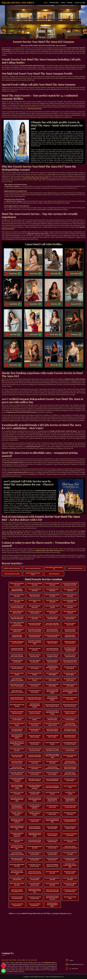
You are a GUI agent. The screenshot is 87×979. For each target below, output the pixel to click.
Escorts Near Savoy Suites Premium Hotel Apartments (17, 834)
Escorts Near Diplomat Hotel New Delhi (35, 878)
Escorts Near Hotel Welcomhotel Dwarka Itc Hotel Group (52, 667)
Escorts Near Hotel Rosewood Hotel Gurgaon (70, 724)
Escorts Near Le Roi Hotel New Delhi (70, 840)
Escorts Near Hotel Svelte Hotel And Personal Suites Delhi (34, 642)
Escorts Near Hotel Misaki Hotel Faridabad (34, 773)
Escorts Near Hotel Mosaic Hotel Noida (70, 755)
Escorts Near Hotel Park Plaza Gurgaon (34, 724)
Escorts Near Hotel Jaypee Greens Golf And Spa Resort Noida (52, 756)
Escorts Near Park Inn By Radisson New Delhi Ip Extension (17, 820)
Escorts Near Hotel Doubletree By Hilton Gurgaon (34, 705)
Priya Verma (34, 273)
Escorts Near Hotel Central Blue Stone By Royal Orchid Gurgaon (70, 691)
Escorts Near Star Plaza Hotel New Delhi (52, 859)
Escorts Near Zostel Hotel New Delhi (52, 872)
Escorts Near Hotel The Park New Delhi (35, 661)
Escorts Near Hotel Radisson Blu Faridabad (70, 773)
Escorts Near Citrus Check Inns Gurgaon (17, 793)
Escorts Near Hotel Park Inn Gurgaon (17, 724)
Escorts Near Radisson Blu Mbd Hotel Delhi (17, 612)
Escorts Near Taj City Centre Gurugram (52, 834)
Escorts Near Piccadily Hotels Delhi (52, 612)
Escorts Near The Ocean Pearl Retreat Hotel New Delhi (34, 890)
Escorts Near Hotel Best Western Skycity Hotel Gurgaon (52, 691)
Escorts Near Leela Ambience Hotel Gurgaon (17, 691)
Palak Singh (54, 365)
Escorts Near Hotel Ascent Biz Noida (17, 749)
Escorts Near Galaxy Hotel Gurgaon (17, 673)
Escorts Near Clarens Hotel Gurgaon (52, 793)
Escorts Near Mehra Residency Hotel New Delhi (17, 853)
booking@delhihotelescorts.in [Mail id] (76, 964)
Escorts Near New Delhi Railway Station (17, 904)
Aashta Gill (74, 304)
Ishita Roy (54, 304)
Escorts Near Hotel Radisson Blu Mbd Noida (70, 762)
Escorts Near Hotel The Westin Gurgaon (35, 743)
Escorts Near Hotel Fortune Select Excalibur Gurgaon (52, 705)
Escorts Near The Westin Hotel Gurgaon (34, 685)
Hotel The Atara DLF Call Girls (12, 574)
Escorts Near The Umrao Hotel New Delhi (34, 897)
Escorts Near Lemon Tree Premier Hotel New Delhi (52, 890)
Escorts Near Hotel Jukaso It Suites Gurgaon (17, 718)
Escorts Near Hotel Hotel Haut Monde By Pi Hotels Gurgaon (52, 712)
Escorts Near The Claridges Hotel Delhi (52, 584)
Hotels (63, 2)
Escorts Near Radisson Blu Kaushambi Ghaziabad (52, 779)
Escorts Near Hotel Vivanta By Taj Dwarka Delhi (17, 667)
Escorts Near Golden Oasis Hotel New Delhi (35, 859)
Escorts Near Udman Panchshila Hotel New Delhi (70, 847)
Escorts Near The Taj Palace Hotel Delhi (17, 595)
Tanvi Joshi (74, 365)
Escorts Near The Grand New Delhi (17, 840)
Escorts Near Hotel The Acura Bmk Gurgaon (17, 729)
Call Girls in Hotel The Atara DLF (12, 568)
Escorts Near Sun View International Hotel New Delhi (17, 872)
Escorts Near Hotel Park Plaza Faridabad (52, 773)
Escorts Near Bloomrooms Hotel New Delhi (34, 853)
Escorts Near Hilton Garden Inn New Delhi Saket (70, 806)
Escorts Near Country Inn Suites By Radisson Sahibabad (34, 806)
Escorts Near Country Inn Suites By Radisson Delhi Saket (17, 799)
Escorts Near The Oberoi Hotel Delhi (34, 589)
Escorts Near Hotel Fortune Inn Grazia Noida (70, 749)
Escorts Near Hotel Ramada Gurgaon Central (52, 724)
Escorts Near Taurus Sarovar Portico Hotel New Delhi (70, 865)
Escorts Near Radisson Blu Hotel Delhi (70, 601)
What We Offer (54, 2)
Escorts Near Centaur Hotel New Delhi (17, 884)
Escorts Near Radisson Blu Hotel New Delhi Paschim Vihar (52, 820)
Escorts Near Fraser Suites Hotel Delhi (17, 601)
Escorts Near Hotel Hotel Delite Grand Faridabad (70, 767)
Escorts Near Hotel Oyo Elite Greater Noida (17, 762)
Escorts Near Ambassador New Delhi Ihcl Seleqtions (52, 786)
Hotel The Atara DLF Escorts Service (33, 573)
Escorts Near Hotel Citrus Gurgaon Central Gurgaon (17, 698)
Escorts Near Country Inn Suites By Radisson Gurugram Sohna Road (17, 806)
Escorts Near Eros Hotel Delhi (35, 601)
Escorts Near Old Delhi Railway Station (34, 904)
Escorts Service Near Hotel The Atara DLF (32, 65)
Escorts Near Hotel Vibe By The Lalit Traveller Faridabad (17, 779)
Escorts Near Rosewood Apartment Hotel (70, 827)
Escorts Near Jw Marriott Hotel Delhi (70, 612)
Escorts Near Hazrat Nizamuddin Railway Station (52, 904)
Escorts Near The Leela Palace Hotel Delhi (35, 595)
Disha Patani (34, 334)
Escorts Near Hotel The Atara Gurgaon (35, 729)
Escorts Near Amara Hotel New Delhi (52, 884)
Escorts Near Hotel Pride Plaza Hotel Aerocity (34, 636)
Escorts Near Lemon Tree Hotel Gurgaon (70, 673)
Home (45, 2)
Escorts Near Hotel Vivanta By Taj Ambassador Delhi (70, 661)
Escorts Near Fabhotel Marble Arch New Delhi (52, 865)
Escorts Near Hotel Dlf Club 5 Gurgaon (17, 705)
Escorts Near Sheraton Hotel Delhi (34, 606)
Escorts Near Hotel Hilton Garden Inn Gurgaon (34, 712)
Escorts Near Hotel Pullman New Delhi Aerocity (52, 636)
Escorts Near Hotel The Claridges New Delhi (52, 655)
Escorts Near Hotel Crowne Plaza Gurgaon (70, 698)
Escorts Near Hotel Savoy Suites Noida (34, 767)
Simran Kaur (54, 334)
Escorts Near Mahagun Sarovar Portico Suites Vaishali (17, 787)
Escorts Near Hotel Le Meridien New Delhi (70, 630)
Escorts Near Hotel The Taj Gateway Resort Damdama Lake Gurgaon (17, 743)
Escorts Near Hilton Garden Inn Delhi (52, 606)
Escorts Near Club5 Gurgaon (70, 793)
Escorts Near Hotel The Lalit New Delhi (17, 661)
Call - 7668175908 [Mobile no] (73, 968)
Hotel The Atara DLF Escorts (75, 568)
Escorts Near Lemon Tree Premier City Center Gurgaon (34, 813)
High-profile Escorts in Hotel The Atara (50, 150)
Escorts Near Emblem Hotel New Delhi (17, 865)
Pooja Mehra (33, 304)
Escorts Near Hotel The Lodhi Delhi (35, 649)
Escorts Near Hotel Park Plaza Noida (52, 762)
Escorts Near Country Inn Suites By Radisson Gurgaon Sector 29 (70, 799)
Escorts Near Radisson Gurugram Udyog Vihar (35, 827)
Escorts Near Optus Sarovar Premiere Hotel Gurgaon (17, 685)
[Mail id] (67, 968)
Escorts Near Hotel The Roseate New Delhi (52, 661)
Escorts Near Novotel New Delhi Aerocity (52, 813)
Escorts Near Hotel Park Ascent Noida (34, 762)
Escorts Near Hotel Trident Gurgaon (52, 743)
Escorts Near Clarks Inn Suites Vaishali (70, 779)
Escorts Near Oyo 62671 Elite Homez (70, 813)
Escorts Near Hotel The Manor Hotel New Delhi (52, 649)
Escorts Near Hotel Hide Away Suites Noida (17, 755)
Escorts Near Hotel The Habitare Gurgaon (35, 736)
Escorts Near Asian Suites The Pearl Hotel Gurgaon (34, 840)
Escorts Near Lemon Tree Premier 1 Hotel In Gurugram (16, 813)
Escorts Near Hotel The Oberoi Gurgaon (52, 736)
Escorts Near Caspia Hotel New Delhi (70, 853)
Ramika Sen (13, 273)
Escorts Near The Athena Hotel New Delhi (70, 884)
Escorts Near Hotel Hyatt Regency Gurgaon (70, 712)
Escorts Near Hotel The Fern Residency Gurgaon (70, 729)
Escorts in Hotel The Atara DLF (33, 568)
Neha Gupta (74, 273)
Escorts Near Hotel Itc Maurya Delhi (70, 624)
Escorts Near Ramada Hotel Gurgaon (35, 673)
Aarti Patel (13, 334)
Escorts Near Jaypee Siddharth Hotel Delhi (17, 589)
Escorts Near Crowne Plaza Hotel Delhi (70, 595)
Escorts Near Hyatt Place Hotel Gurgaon (52, 673)
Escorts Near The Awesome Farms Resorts (70, 834)
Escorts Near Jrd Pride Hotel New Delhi (52, 840)
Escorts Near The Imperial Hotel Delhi (17, 584)
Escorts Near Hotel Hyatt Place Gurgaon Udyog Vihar (52, 624)
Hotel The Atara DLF (54, 574)
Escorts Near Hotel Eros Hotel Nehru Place (52, 617)
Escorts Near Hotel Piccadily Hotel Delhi (17, 636)
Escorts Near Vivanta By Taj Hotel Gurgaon (70, 685)
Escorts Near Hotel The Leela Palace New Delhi (17, 649)
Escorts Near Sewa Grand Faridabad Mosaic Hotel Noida (34, 834)
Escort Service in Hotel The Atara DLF (54, 568)
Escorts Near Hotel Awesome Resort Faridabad (52, 767)
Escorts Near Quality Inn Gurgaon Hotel (34, 820)
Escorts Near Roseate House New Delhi (52, 827)
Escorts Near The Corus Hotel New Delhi (35, 865)
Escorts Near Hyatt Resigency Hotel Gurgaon (17, 679)
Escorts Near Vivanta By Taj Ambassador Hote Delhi (70, 584)
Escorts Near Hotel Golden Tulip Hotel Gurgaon (17, 712)
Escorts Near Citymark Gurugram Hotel (34, 793)
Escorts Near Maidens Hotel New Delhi (52, 878)
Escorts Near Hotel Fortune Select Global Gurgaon (70, 705)
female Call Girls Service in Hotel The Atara (63, 431)
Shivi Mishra (34, 365)
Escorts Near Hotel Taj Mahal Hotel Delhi (52, 642)
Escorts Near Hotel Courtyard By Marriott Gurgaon (52, 698)
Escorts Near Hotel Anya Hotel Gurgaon (34, 691)
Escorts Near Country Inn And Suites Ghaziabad (34, 779)
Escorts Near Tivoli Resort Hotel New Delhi (70, 859)
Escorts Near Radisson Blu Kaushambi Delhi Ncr (70, 820)
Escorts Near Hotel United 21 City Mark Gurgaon (70, 743)
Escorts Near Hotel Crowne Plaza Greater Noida (35, 749)
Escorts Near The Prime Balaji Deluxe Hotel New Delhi (17, 847)
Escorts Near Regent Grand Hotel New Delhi (17, 878)
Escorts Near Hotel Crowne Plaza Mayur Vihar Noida (52, 749)
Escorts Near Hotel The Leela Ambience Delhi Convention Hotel (70, 649)
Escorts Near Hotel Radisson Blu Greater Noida (17, 767)
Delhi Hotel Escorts (18, 2)
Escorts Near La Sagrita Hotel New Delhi (70, 872)
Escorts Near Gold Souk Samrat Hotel (52, 806)
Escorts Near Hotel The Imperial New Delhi (70, 655)
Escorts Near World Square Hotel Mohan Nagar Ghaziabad (35, 787)
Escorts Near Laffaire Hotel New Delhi (70, 878)
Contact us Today (80, 2)
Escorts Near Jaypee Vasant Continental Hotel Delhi (17, 606)
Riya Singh (54, 273)
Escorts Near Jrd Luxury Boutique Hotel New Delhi (34, 872)
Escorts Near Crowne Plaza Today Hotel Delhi (35, 612)
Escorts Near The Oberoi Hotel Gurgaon (70, 667)
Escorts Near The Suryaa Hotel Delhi (52, 601)
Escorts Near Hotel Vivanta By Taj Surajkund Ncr (17, 773)
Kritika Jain (74, 334)
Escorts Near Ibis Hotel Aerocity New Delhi (17, 897)
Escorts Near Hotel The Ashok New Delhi (35, 655)
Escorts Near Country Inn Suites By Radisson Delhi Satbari (34, 799)
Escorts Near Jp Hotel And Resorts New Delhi (70, 890)
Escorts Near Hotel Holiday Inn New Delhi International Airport (17, 624)
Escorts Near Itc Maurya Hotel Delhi (70, 589)
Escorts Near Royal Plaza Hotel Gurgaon (52, 685)
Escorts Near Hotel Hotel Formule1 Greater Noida (34, 755)
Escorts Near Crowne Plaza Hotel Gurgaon (52, 679)
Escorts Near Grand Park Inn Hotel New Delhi (17, 859)
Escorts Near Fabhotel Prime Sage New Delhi (17, 890)
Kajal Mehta (13, 304)
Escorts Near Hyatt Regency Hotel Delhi (52, 595)
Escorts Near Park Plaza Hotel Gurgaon (70, 679)
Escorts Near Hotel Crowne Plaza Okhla (35, 617)
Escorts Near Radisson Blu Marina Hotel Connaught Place (17, 827)
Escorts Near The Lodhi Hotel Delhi (52, 589)
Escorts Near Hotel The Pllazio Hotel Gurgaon (70, 736)
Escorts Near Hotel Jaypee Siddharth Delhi (17, 630)
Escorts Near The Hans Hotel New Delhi (34, 884)
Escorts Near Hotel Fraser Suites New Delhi (70, 617)
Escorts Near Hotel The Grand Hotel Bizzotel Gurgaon (17, 736)
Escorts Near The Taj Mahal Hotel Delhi (35, 584)
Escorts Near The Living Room (70, 897)
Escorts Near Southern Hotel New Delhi (52, 853)
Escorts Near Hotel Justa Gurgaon (34, 718)
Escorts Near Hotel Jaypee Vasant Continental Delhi (34, 630)
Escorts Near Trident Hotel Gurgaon (35, 679)
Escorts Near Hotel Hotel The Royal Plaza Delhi (34, 624)
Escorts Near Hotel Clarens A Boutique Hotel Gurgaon (35, 698)
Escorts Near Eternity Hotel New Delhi (35, 847)
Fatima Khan (13, 365)
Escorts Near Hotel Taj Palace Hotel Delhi (70, 642)
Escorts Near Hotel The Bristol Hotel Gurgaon (52, 729)
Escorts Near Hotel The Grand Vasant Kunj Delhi (17, 655)
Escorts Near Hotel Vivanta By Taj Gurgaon (35, 667)
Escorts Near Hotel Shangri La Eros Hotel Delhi (17, 642)
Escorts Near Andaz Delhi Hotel (70, 786)
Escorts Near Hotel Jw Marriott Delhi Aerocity (52, 630)
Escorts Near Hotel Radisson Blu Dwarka (70, 636)
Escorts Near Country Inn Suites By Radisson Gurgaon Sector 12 (52, 799)
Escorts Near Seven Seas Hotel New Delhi (52, 847)
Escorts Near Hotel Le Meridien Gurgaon (52, 718)
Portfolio (69, 2)
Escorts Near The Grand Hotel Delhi (70, 606)
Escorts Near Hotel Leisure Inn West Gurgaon (70, 718)
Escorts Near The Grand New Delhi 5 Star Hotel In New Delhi (52, 897)
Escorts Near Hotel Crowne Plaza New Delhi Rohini (17, 617)
